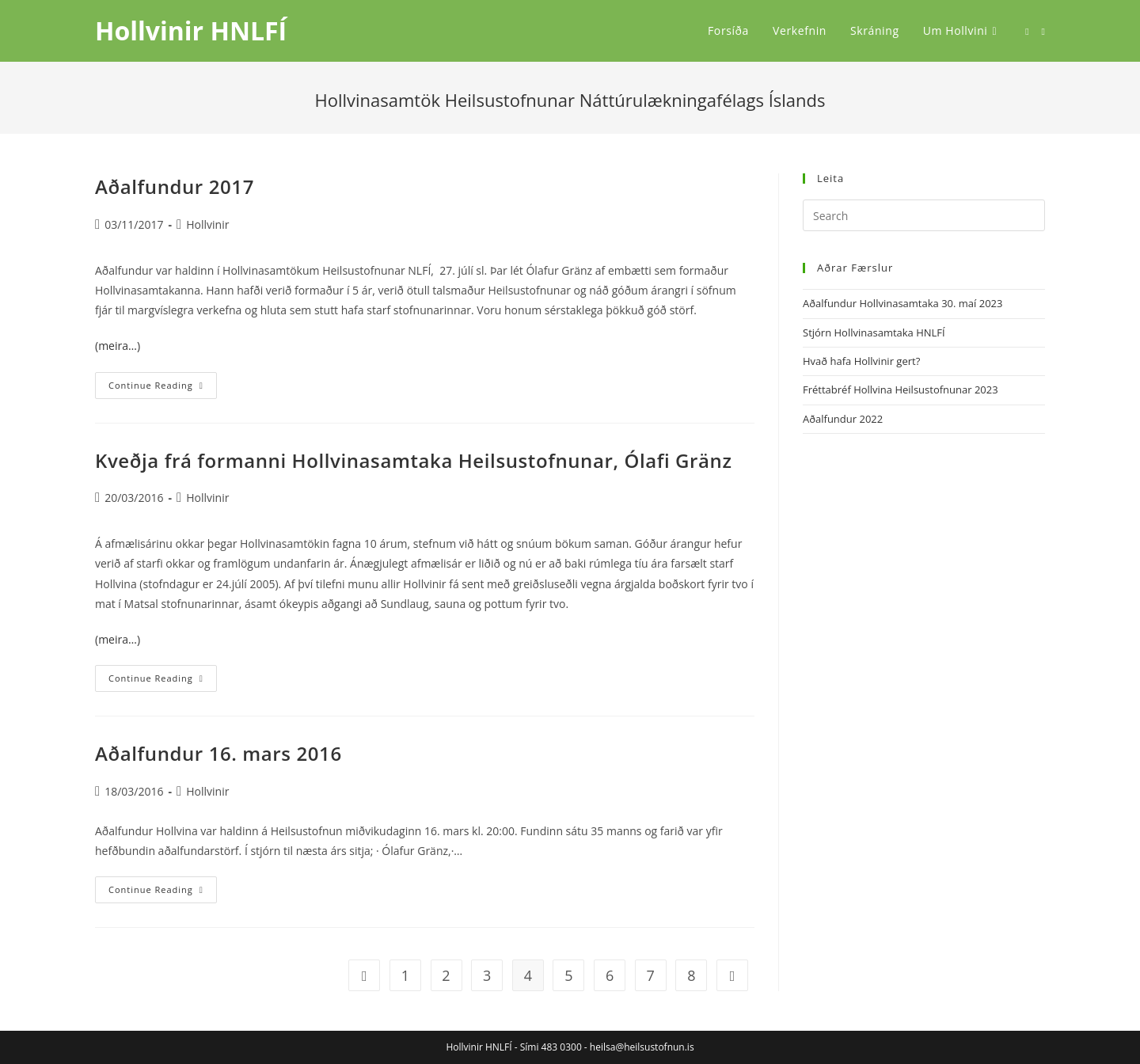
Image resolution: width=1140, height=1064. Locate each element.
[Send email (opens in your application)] (1043, 31)
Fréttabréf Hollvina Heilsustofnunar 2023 (900, 389)
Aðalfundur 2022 (843, 419)
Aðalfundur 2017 (174, 186)
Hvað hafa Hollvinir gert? (861, 361)
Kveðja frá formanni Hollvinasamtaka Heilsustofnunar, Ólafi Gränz (413, 460)
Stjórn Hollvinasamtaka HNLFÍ (874, 332)
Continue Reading (162, 388)
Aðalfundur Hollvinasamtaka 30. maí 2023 (902, 303)
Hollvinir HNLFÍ (191, 30)
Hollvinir (207, 224)
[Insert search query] (924, 215)
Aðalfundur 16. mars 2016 (218, 753)
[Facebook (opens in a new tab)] (1027, 31)
